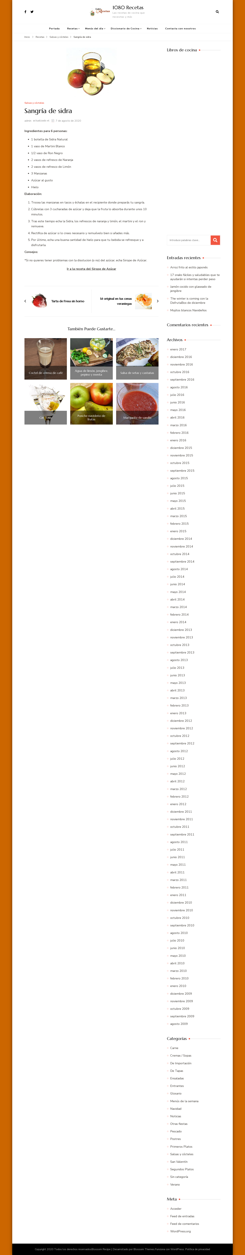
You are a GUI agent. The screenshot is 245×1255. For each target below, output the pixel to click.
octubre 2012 (179, 736)
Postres (175, 1139)
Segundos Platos (182, 1169)
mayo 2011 (178, 865)
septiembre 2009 (182, 1016)
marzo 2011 (178, 880)
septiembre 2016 (182, 380)
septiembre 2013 (182, 652)
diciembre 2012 (181, 721)
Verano (175, 1185)
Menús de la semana (184, 1101)
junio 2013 (177, 675)
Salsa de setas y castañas (137, 373)
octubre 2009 (179, 1009)
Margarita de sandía (137, 418)
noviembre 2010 (181, 910)
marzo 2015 (178, 516)
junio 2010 (177, 948)
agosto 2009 (179, 1024)
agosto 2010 (179, 933)
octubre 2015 (179, 463)
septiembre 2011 (182, 834)
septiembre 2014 (182, 562)
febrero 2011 (179, 887)
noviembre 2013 (181, 637)
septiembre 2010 (182, 925)
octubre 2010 (179, 918)
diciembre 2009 (181, 994)
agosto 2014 (179, 569)
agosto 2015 (179, 478)
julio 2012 (177, 759)
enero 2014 (178, 622)
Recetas (72, 28)
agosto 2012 (179, 751)
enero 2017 (178, 349)
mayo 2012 (178, 774)
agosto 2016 (179, 387)
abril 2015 (177, 509)
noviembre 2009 (181, 1001)
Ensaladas (177, 1078)
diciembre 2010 (181, 903)
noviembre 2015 (181, 455)
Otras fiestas (179, 1124)
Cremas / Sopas (180, 1056)
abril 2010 (177, 963)
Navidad (175, 1109)
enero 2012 (178, 804)
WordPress (177, 1249)
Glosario (175, 1093)
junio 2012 (177, 766)
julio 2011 (177, 850)
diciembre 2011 (181, 812)
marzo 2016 (178, 425)
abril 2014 (177, 599)
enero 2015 (178, 531)
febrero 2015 (179, 524)
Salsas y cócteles (34, 103)
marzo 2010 (178, 971)
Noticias (152, 28)
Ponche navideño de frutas (91, 417)
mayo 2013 (178, 683)
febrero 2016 (179, 433)
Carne (174, 1048)
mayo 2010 (178, 956)
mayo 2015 (178, 501)
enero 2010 (178, 986)
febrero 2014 (179, 615)
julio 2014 (177, 577)
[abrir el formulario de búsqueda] (217, 12)
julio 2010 (177, 940)
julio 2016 (177, 395)
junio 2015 (177, 493)
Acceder (175, 1209)
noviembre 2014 (181, 546)
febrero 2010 (179, 978)
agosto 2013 (179, 660)
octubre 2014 (179, 554)
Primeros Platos (181, 1147)
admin (27, 121)
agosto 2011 (179, 842)
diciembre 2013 (181, 630)
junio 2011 (177, 857)
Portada (54, 28)
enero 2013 (178, 713)
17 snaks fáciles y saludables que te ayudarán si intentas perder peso (195, 277)
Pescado (176, 1131)
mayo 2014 (178, 592)
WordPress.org (180, 1231)
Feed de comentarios (184, 1224)
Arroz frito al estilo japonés (189, 267)
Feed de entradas (182, 1216)
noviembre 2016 (181, 364)
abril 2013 (177, 690)
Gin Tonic (45, 418)
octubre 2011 (179, 827)
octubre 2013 (179, 645)
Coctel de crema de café (46, 373)
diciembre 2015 (181, 448)
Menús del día (94, 28)
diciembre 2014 (181, 539)
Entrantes (177, 1086)
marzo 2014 (178, 607)
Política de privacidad (197, 1249)
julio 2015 (177, 486)
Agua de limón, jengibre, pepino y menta (91, 372)
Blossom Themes (144, 1249)
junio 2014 (177, 584)
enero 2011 (178, 895)
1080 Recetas (128, 7)
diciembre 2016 (181, 357)
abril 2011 (177, 872)
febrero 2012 (179, 797)
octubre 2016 (179, 372)
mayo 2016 (178, 410)
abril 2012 (177, 781)
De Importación (180, 1063)
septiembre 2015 (182, 471)
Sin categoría (179, 1177)
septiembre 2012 (182, 743)
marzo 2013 (178, 698)
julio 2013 (177, 668)
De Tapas (176, 1071)
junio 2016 (177, 402)
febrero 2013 (179, 705)
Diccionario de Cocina (125, 28)
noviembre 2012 (181, 728)
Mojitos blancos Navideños (188, 310)
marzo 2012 (178, 789)
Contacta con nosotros (180, 28)
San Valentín (179, 1162)
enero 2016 (178, 440)
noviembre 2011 (181, 819)
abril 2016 (177, 417)
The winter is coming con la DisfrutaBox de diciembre (189, 301)
